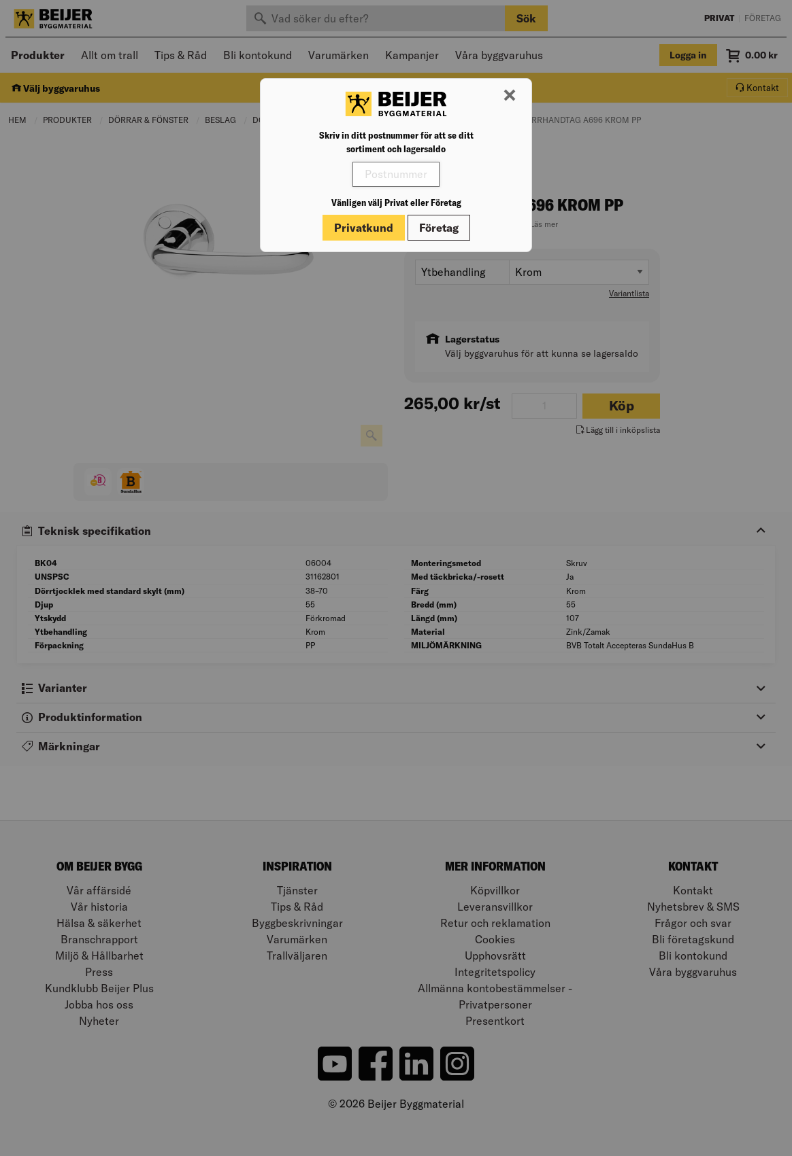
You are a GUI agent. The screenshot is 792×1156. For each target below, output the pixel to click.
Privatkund (363, 227)
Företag (439, 227)
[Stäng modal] (510, 95)
